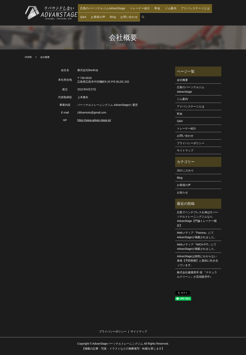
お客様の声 (97, 15)
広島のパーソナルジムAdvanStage (104, 9)
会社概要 (182, 79)
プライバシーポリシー (190, 143)
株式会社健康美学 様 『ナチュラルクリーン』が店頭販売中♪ (197, 274)
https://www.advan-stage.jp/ (94, 120)
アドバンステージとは (197, 9)
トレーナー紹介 (143, 9)
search (140, 16)
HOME (28, 57)
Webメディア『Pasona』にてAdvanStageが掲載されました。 (197, 235)
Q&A (82, 15)
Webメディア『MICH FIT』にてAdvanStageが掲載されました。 (197, 246)
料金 (160, 9)
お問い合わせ (126, 15)
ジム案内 (172, 9)
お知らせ (182, 192)
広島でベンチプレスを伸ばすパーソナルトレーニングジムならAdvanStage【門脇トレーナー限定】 (197, 219)
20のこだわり (185, 170)
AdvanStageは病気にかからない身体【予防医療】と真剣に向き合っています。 (197, 261)
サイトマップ (185, 150)
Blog (110, 15)
